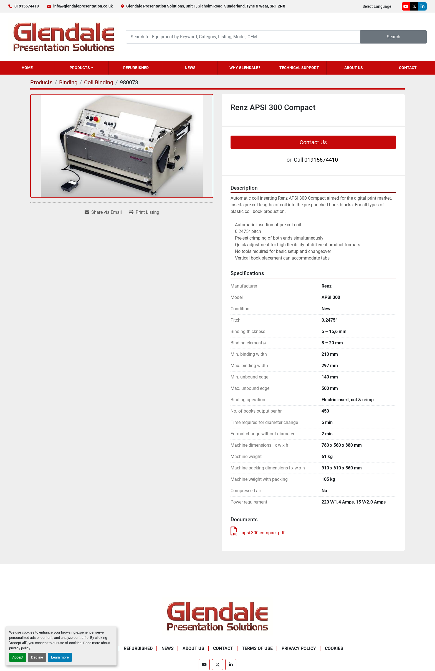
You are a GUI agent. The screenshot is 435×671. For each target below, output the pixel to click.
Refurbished (136, 67)
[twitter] (414, 6)
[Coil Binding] (98, 82)
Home (27, 67)
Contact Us (313, 142)
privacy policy (19, 648)
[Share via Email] (103, 212)
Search (393, 36)
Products (80, 67)
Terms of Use (257, 648)
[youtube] (406, 6)
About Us (353, 67)
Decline (37, 657)
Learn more (60, 657)
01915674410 (26, 6)
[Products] (41, 82)
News (190, 67)
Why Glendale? (244, 67)
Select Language (377, 6)
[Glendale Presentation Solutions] (217, 616)
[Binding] (68, 82)
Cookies (334, 648)
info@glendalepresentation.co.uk (83, 6)
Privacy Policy (299, 648)
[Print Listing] (144, 212)
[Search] (243, 36)
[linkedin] (422, 6)
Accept (17, 657)
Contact (408, 67)
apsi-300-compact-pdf (258, 532)
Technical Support (299, 67)
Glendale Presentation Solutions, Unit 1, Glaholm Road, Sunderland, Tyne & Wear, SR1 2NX (205, 6)
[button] (81, 68)
